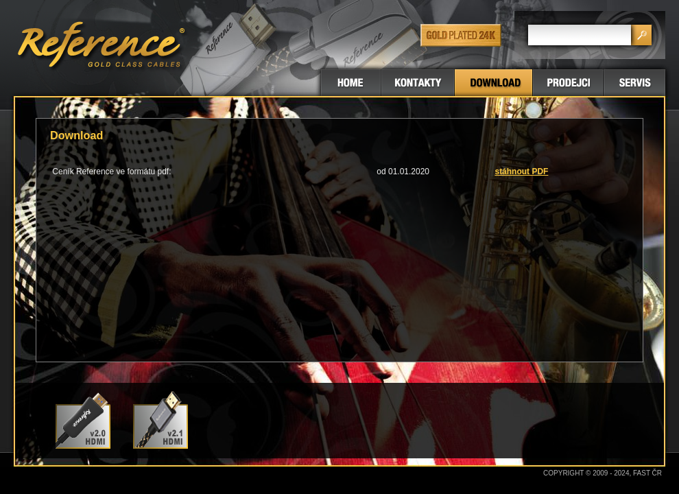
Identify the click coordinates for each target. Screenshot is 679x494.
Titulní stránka (351, 82)
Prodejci (568, 82)
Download (493, 82)
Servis (634, 82)
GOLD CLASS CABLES (103, 48)
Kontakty (417, 82)
